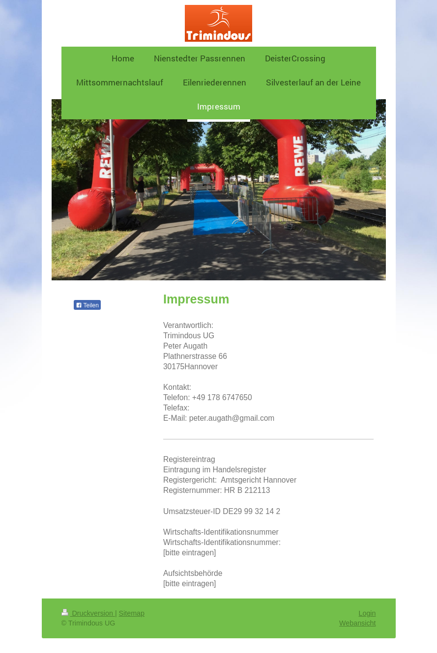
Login (367, 613)
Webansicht (357, 623)
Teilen (87, 305)
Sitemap (132, 613)
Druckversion (88, 613)
